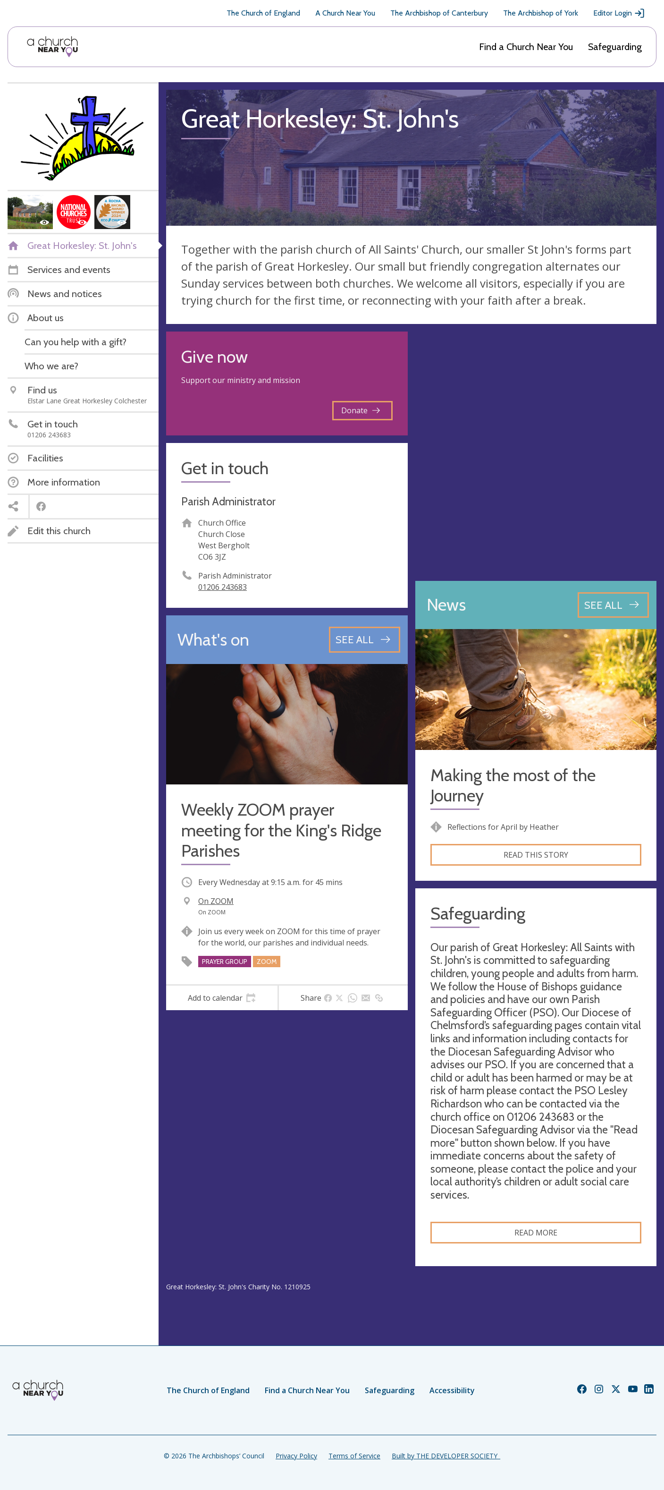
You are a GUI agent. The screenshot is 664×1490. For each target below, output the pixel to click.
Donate (360, 410)
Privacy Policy (296, 1455)
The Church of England (263, 13)
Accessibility (452, 1390)
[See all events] (364, 639)
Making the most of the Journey (513, 785)
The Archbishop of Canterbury (439, 13)
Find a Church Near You (526, 46)
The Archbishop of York (540, 13)
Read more (535, 1232)
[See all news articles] (613, 605)
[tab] (221, 998)
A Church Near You (345, 13)
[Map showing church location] (536, 452)
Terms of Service (354, 1455)
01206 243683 (222, 587)
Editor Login (619, 13)
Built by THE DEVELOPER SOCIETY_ (446, 1455)
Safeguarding (615, 46)
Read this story (536, 855)
